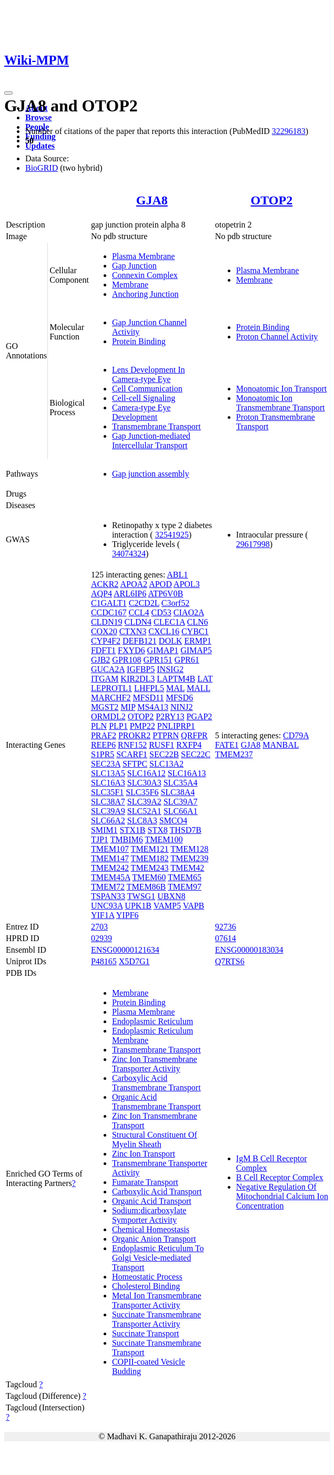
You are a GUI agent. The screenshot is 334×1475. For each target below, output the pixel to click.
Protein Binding (139, 341)
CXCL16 (163, 631)
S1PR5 (102, 754)
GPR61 (187, 659)
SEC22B (164, 754)
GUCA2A (108, 669)
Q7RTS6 (230, 961)
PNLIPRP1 (176, 725)
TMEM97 (184, 886)
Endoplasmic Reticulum (152, 1021)
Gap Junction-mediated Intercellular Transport (151, 440)
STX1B (133, 830)
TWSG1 (141, 896)
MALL (198, 688)
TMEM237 (234, 754)
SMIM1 (104, 830)
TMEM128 (189, 848)
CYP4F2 (105, 640)
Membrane (130, 284)
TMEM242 (110, 867)
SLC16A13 (187, 773)
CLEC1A (169, 621)
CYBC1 (195, 631)
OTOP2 (272, 200)
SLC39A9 (108, 811)
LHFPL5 (149, 688)
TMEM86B (146, 886)
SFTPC (135, 763)
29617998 (253, 544)
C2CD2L (144, 603)
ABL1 (177, 574)
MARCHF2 (111, 697)
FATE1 (227, 744)
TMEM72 (108, 886)
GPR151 (157, 659)
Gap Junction (134, 265)
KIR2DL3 (137, 678)
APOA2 (133, 584)
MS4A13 (152, 707)
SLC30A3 (144, 782)
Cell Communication (147, 388)
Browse (38, 117)
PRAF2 (103, 735)
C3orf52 (175, 603)
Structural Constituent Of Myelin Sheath (154, 1139)
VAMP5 (167, 905)
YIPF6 (127, 915)
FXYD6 (131, 650)
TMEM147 (110, 858)
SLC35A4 (181, 782)
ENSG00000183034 (249, 949)
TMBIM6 (126, 839)
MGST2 (104, 707)
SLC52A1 (144, 811)
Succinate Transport (145, 1333)
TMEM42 (187, 867)
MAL (175, 688)
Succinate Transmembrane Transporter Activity (156, 1319)
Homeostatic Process (147, 1276)
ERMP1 (197, 640)
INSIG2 (170, 669)
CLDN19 (107, 621)
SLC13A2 (166, 763)
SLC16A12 (146, 773)
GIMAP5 (196, 650)
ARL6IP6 (130, 593)
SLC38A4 (177, 792)
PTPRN (166, 735)
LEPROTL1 (111, 688)
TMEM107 (110, 848)
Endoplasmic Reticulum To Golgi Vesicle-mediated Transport (158, 1258)
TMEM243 (150, 867)
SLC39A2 (144, 801)
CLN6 (197, 621)
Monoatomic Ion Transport (281, 388)
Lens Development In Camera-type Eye (148, 374)
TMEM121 (150, 848)
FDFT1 (103, 650)
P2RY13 (170, 716)
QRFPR (194, 735)
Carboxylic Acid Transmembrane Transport (156, 1083)
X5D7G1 (134, 961)
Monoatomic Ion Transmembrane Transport (280, 403)
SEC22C (195, 754)
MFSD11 (148, 697)
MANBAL (280, 744)
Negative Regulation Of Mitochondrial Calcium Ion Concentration (282, 1196)
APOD (160, 584)
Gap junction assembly (150, 473)
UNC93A (107, 905)
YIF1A (102, 915)
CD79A (296, 735)
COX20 (104, 631)
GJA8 (152, 200)
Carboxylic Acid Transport (157, 1191)
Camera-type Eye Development (141, 412)
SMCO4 (173, 820)
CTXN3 (133, 631)
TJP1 (99, 839)
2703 (99, 926)
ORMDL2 (108, 716)
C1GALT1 (109, 603)
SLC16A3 (108, 782)
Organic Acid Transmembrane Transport (156, 1101)
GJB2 (100, 659)
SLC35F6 (142, 792)
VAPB (194, 905)
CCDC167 (109, 612)
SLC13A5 (108, 773)
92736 (225, 926)
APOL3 (187, 584)
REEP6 (103, 744)
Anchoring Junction (145, 294)
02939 (101, 938)
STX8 (157, 830)
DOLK (170, 640)
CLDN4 (137, 621)
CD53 (161, 612)
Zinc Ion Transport (143, 1153)
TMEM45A (110, 877)
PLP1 (118, 725)
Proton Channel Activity (277, 336)
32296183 (289, 131)
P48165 (104, 961)
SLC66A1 (181, 811)
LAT (204, 678)
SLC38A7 (108, 801)
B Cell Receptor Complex (279, 1177)
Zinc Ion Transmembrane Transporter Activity (154, 1064)
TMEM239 (189, 858)
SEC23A (105, 763)
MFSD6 (179, 697)
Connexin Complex (145, 275)
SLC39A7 (181, 801)
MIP (127, 707)
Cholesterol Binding (146, 1286)
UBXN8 (171, 896)
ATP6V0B (165, 593)
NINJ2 (181, 707)
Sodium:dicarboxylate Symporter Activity (149, 1215)
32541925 (172, 534)
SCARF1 (131, 754)
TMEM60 (149, 877)
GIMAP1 (163, 650)
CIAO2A (189, 612)
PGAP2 (199, 716)
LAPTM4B (176, 678)
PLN (99, 725)
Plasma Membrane (143, 256)
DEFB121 (140, 640)
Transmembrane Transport (156, 426)
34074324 (129, 553)
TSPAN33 (108, 896)
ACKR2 (104, 584)
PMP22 (142, 725)
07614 (225, 938)
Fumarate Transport (145, 1182)
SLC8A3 (142, 820)
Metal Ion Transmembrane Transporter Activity (156, 1300)
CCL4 (138, 612)
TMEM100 (164, 839)
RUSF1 (161, 744)
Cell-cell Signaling (143, 398)
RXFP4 (188, 744)
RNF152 (132, 744)
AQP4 (101, 593)
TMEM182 (150, 858)
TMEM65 (184, 877)
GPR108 (126, 659)
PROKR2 (134, 735)
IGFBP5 (141, 669)
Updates (40, 145)
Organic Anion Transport (154, 1238)
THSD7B (185, 830)
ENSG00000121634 (125, 949)
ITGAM (104, 678)
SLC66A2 (108, 820)
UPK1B (138, 905)
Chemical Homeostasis (150, 1229)
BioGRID (41, 167)
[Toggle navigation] (8, 93)
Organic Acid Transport (151, 1200)
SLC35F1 (107, 792)
